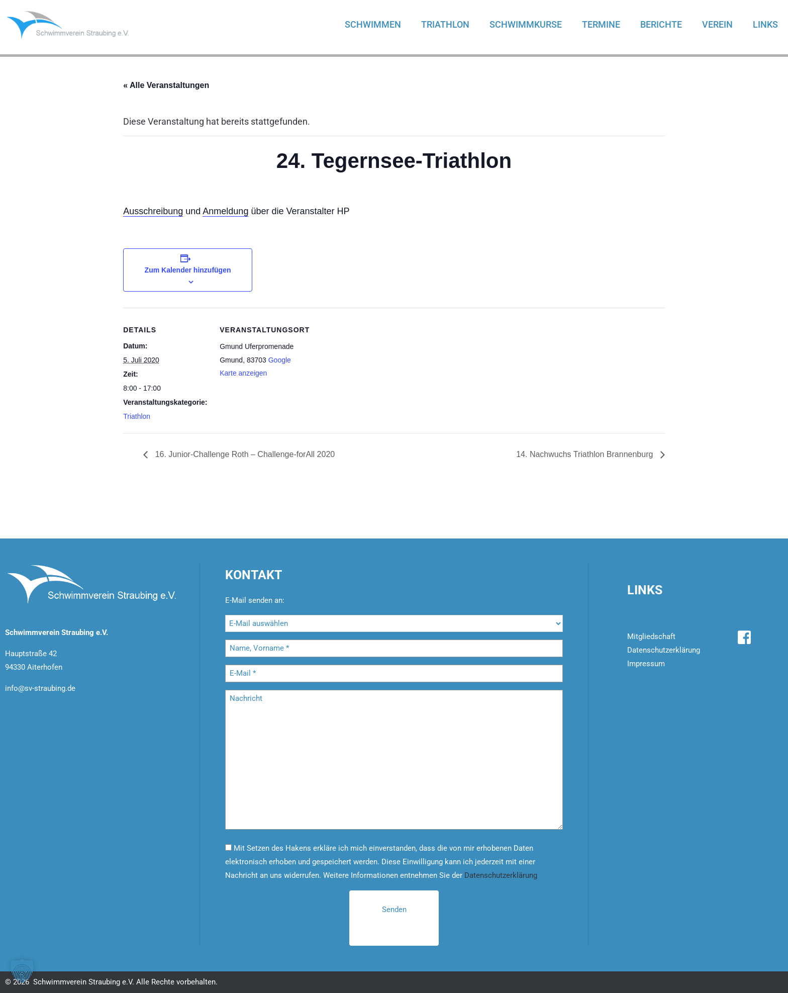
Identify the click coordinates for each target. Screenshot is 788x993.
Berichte (661, 24)
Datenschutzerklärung (500, 875)
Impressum (646, 663)
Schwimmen (373, 24)
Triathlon (445, 24)
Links (765, 24)
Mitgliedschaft (651, 636)
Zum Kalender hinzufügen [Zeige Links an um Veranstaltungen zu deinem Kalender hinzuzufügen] (188, 270)
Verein (717, 24)
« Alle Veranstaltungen (166, 85)
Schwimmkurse (525, 24)
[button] (22, 971)
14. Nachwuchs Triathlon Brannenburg (585, 454)
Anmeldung (225, 211)
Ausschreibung (153, 211)
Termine (601, 24)
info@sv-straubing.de (40, 688)
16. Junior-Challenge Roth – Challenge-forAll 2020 (244, 454)
